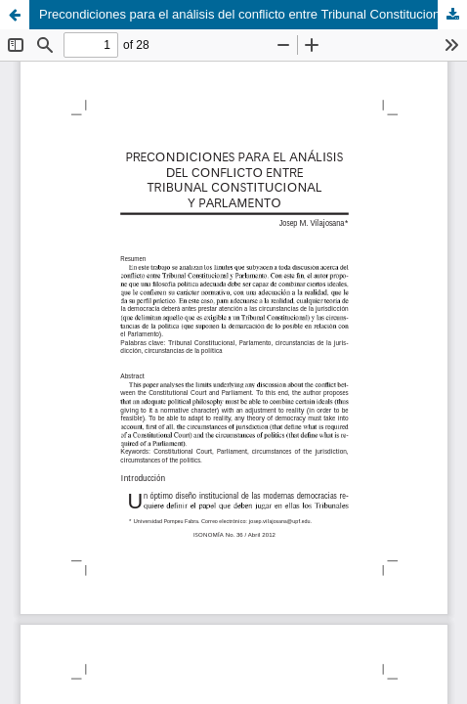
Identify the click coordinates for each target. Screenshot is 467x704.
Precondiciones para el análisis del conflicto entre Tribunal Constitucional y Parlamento (253, 14)
